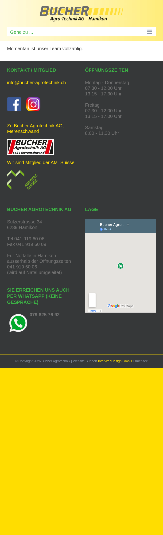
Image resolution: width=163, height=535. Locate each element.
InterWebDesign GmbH (115, 361)
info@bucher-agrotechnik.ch (36, 82)
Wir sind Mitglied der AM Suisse (40, 162)
